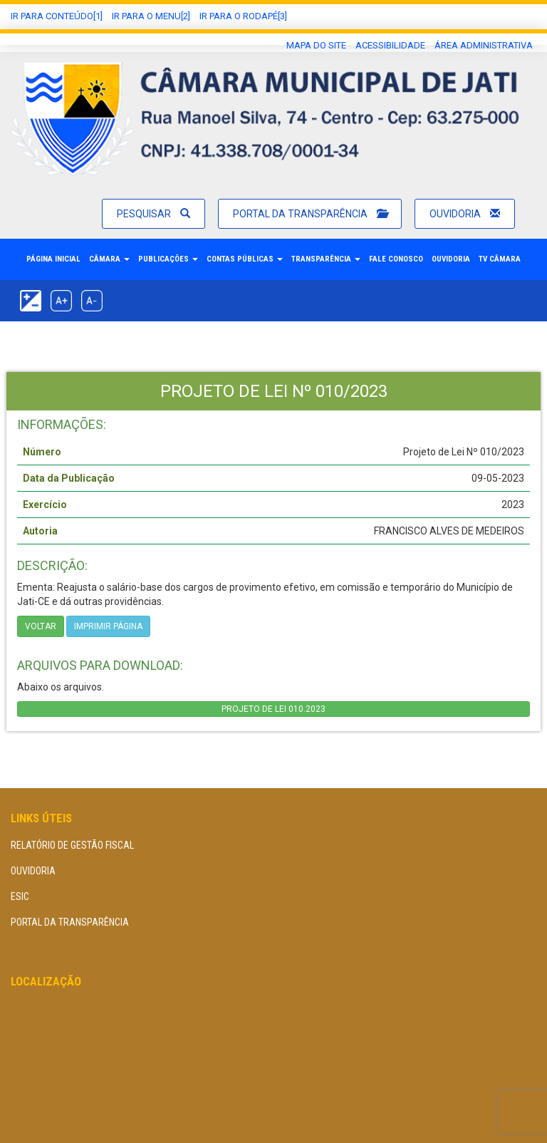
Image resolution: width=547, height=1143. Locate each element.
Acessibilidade (390, 45)
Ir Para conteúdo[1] (57, 16)
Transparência (325, 259)
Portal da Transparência (310, 213)
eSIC (20, 896)
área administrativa (483, 45)
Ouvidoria (464, 213)
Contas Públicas (245, 259)
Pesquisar (153, 213)
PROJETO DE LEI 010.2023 (273, 709)
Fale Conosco (396, 259)
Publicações (168, 259)
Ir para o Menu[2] (151, 16)
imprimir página (108, 626)
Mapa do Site (316, 45)
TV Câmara (500, 259)
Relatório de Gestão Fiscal (72, 845)
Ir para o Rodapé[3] (243, 16)
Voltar (40, 626)
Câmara (109, 259)
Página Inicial (53, 259)
